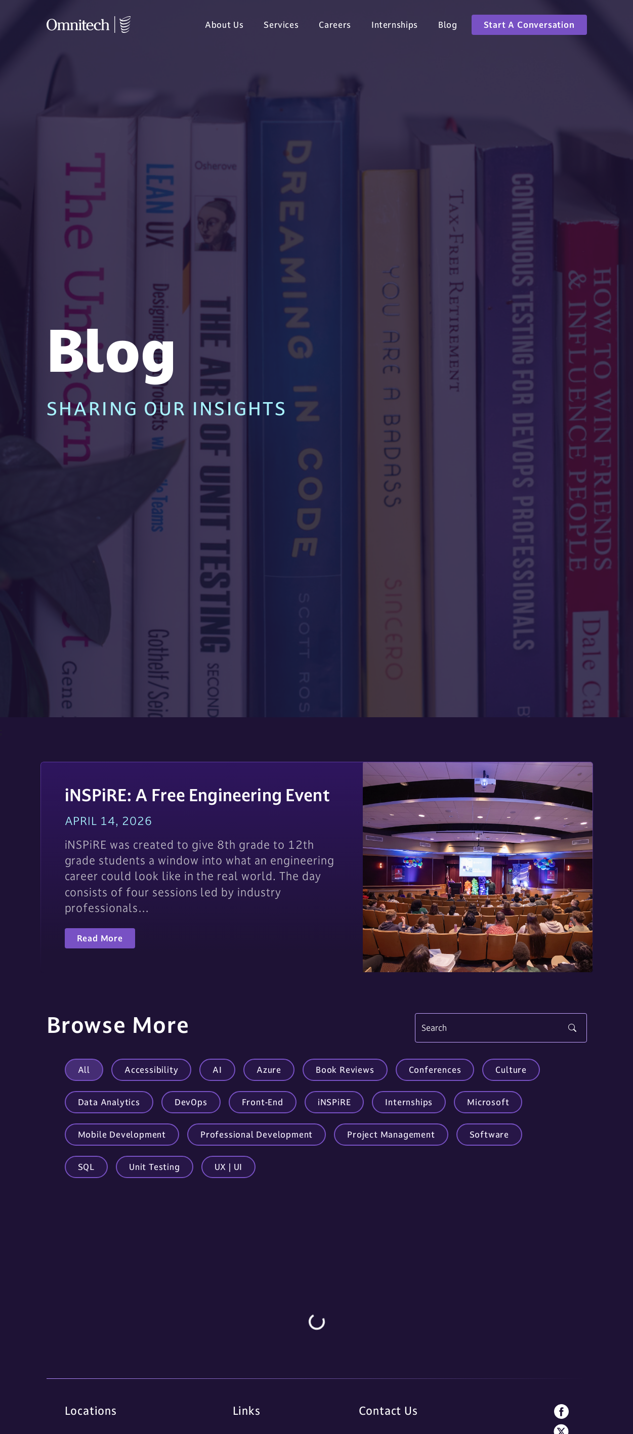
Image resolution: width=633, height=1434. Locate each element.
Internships (394, 26)
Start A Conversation (529, 26)
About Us (224, 26)
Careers (335, 26)
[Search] (501, 1027)
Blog (447, 26)
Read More (100, 938)
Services (281, 26)
